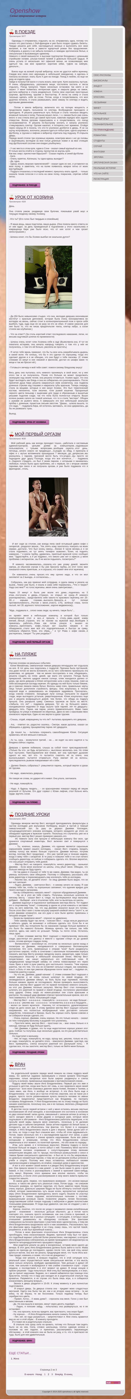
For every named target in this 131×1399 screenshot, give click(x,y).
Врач (20, 1064)
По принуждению (104, 130)
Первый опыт (101, 119)
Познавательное (103, 124)
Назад (38, 1374)
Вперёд (59, 1374)
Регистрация (101, 179)
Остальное (100, 113)
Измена (98, 91)
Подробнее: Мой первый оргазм (31, 642)
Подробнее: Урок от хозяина (29, 422)
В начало (29, 1374)
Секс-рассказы (102, 75)
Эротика (98, 157)
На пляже (26, 654)
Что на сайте (101, 173)
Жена (16, 1358)
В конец (68, 1374)
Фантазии (99, 152)
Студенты (99, 141)
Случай (98, 146)
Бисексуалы (101, 80)
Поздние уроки (32, 814)
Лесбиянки (100, 102)
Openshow (25, 10)
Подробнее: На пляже (25, 802)
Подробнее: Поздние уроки (28, 1052)
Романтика (100, 135)
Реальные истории (105, 168)
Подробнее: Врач (22, 1341)
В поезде (25, 31)
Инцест (98, 86)
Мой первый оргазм (38, 434)
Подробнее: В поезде (24, 185)
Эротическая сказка (105, 162)
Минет (97, 108)
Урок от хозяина (34, 197)
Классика (99, 97)
